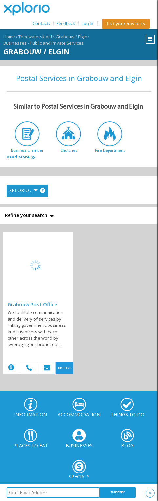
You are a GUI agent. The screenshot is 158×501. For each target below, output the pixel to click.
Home (9, 37)
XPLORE (64, 368)
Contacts (41, 23)
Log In (87, 23)
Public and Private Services (57, 43)
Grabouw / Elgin (71, 37)
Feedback (65, 23)
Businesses (15, 43)
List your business (126, 24)
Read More (18, 157)
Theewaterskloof (35, 37)
